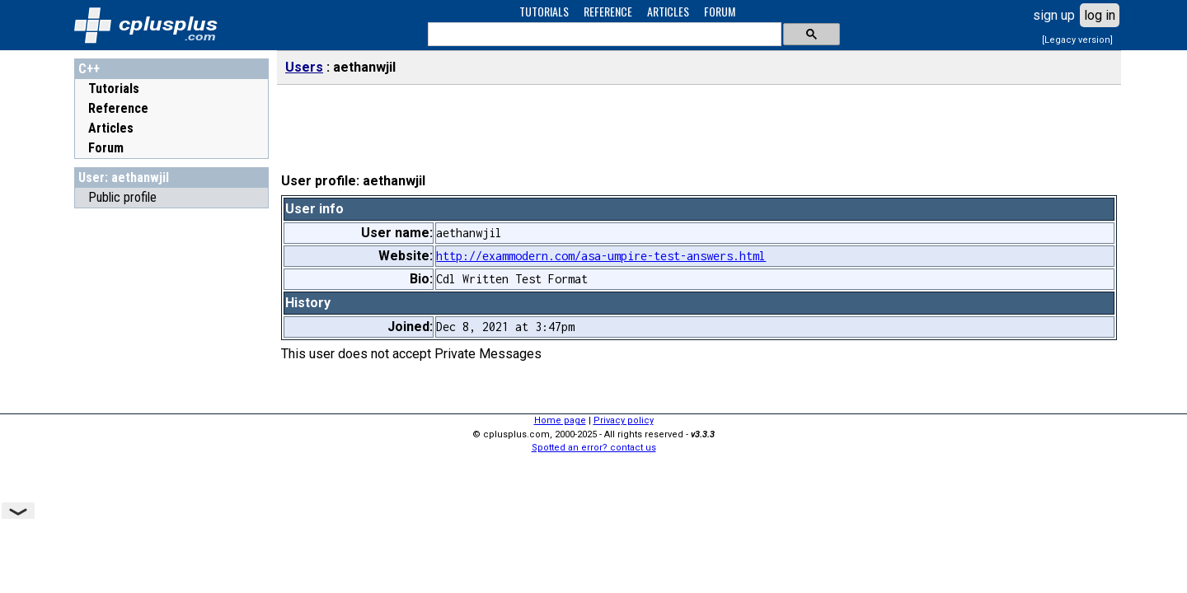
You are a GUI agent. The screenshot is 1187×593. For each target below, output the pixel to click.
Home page (560, 420)
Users (304, 67)
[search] (603, 34)
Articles (111, 128)
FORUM (719, 11)
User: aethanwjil (123, 177)
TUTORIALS (544, 11)
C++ (89, 69)
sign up (1054, 15)
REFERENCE (608, 11)
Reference (118, 108)
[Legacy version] (1077, 40)
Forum (106, 148)
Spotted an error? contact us (594, 447)
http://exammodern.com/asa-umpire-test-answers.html (601, 256)
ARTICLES (668, 11)
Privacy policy (624, 420)
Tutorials (113, 88)
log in (1099, 15)
